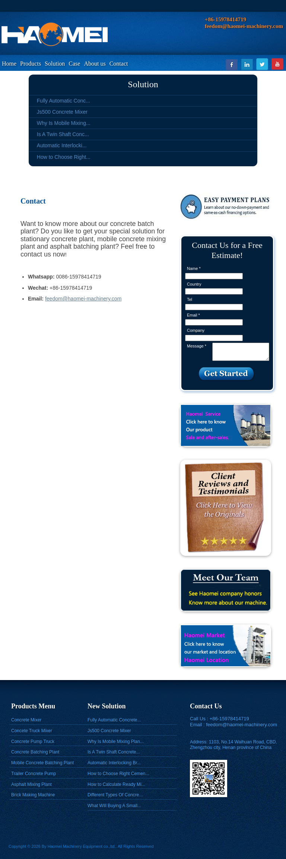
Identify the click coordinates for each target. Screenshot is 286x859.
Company (195, 330)
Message (196, 346)
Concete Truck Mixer (31, 730)
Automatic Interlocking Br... (114, 762)
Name (194, 268)
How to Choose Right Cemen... (118, 773)
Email (193, 315)
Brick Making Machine (33, 794)
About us (94, 63)
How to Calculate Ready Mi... (116, 784)
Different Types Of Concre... (115, 794)
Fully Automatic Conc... (63, 101)
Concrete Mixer (26, 720)
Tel (189, 299)
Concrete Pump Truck (32, 741)
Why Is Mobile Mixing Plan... (116, 741)
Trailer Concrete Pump (33, 773)
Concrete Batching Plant (35, 752)
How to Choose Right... (63, 157)
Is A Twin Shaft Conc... (63, 134)
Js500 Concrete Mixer (62, 112)
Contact (118, 63)
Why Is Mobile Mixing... (63, 123)
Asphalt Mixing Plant (31, 784)
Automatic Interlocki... (62, 145)
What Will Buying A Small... (114, 805)
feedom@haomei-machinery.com (83, 299)
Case (74, 63)
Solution (55, 63)
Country (194, 284)
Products (30, 63)
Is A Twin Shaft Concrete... (114, 752)
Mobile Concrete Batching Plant (42, 762)
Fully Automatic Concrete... (114, 720)
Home (9, 63)
